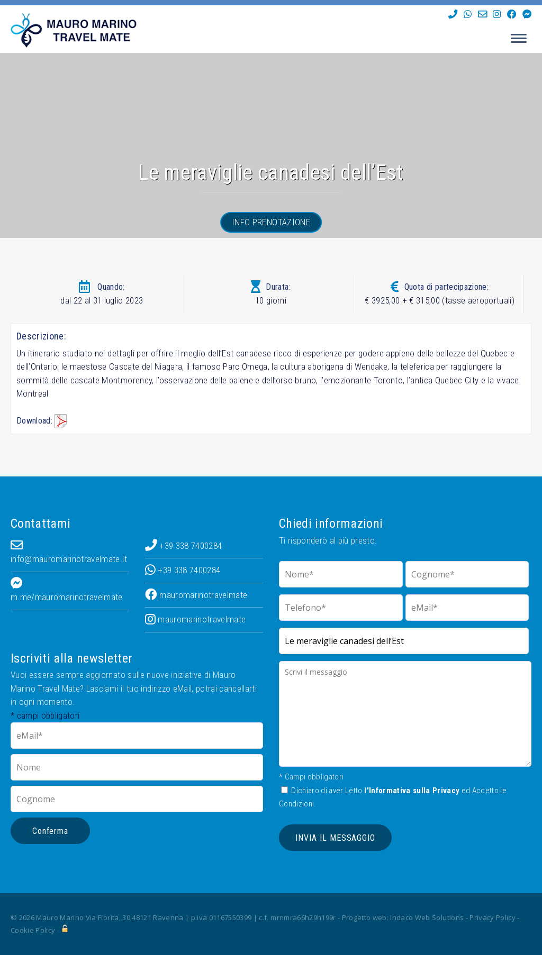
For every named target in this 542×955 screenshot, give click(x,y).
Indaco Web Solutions (427, 917)
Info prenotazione (271, 222)
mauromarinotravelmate (196, 595)
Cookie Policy (33, 930)
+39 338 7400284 (183, 545)
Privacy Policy (492, 917)
